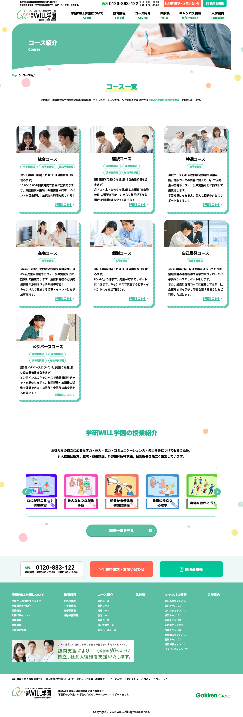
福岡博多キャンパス (175, 644)
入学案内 (218, 15)
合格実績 (200, 7)
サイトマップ (114, 679)
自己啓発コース (106, 625)
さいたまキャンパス (106, 7)
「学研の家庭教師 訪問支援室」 (164, 100)
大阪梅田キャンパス (65, 14)
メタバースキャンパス (176, 649)
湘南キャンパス (179, 7)
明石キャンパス (173, 639)
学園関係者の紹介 (80, 7)
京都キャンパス (173, 629)
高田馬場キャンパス (31, 7)
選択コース (103, 605)
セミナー (167, 679)
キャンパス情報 (190, 15)
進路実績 (175, 7)
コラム (156, 679)
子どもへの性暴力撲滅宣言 (90, 679)
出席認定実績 (19, 629)
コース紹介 (143, 15)
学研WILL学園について (87, 15)
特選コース (103, 610)
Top (14, 75)
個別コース (103, 620)
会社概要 (16, 679)
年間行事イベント (143, 7)
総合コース (103, 600)
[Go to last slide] (26, 491)
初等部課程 (70, 600)
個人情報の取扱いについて (59, 679)
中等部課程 (70, 605)
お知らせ (146, 679)
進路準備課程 (111, 14)
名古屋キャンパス (215, 7)
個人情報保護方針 (33, 679)
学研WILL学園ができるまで (36, 7)
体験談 (165, 15)
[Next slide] (217, 491)
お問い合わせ (131, 679)
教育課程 (119, 15)
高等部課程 (70, 610)
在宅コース (109, 14)
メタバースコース (204, 14)
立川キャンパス (69, 7)
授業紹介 (112, 7)
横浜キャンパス (144, 7)
